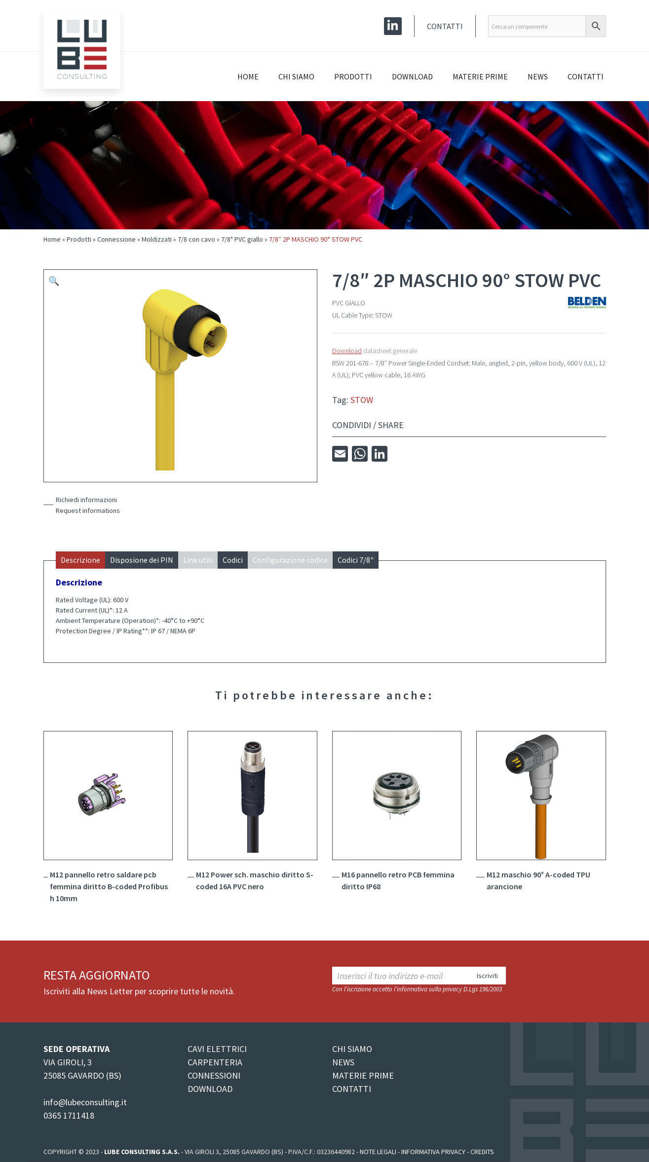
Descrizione (80, 560)
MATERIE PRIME (363, 1075)
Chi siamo (296, 76)
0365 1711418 (68, 1115)
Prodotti (353, 76)
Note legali (378, 1151)
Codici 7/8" (356, 560)
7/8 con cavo (196, 239)
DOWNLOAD (210, 1088)
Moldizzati (157, 239)
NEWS (343, 1062)
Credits (482, 1151)
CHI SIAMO (352, 1048)
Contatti (445, 26)
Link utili (198, 560)
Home (248, 76)
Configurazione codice (290, 560)
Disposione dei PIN (141, 560)
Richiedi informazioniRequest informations (88, 505)
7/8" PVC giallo (242, 239)
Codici (233, 560)
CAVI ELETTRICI (217, 1048)
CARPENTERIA (215, 1062)
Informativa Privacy (433, 1151)
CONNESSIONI (214, 1075)
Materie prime (480, 76)
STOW (361, 399)
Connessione (116, 239)
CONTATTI (351, 1088)
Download (412, 76)
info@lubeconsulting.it (85, 1102)
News (538, 76)
